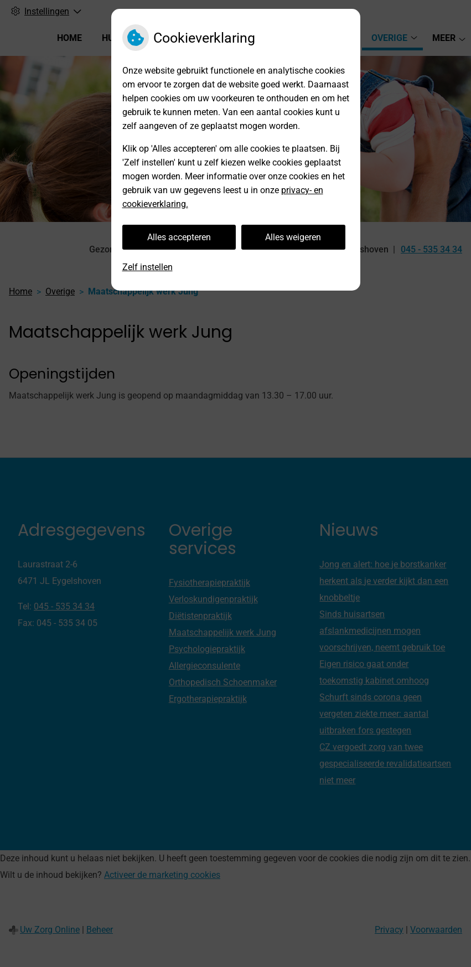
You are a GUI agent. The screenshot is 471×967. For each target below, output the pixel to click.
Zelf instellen (147, 267)
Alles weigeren (293, 237)
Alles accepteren (179, 237)
